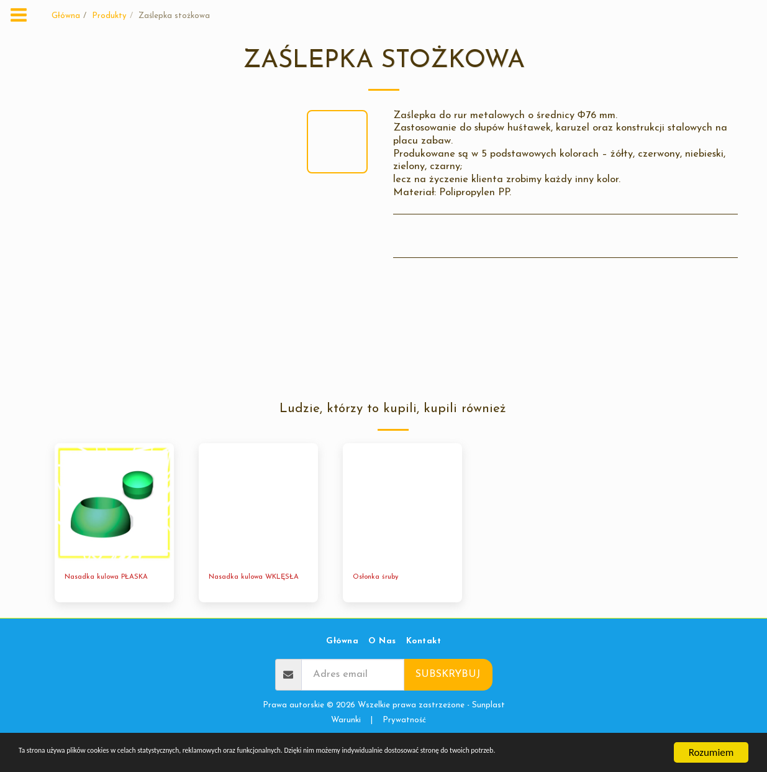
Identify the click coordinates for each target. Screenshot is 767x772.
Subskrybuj (447, 686)
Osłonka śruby (379, 578)
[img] (114, 503)
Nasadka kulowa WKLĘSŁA (240, 584)
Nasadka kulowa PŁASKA (113, 578)
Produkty (109, 16)
